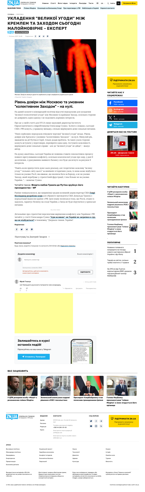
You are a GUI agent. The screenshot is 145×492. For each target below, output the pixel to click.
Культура (75, 461)
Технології (75, 452)
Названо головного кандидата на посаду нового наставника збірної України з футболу (118, 250)
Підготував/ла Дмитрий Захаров (31, 236)
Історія (108, 452)
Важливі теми (14, 8)
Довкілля (75, 455)
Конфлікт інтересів (45, 455)
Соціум (108, 449)
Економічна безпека (46, 458)
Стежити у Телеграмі (33, 357)
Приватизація (11, 461)
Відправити (85, 272)
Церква (75, 458)
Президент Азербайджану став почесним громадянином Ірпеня (117, 216)
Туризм (108, 458)
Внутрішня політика (13, 449)
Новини (45, 3)
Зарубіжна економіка (46, 452)
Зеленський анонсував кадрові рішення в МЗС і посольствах (118, 204)
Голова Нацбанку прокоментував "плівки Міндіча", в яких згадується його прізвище (117, 229)
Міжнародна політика (13, 452)
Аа (118, 3)
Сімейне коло (110, 455)
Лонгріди (82, 3)
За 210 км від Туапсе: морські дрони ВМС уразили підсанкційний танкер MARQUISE (119, 272)
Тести (91, 3)
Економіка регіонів (12, 464)
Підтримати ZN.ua (129, 3)
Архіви (42, 420)
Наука (74, 449)
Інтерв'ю (73, 3)
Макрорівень (10, 455)
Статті (53, 3)
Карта (42, 430)
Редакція (43, 426)
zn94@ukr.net (57, 433)
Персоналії (43, 461)
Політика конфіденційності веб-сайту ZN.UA (124, 485)
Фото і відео (63, 3)
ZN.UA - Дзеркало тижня (122, 153)
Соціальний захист (45, 449)
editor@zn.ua (57, 438)
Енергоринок (10, 458)
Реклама (43, 423)
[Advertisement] (44, 313)
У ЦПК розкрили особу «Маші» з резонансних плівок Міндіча (117, 194)
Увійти (112, 3)
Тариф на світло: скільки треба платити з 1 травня (118, 261)
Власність (109, 461)
